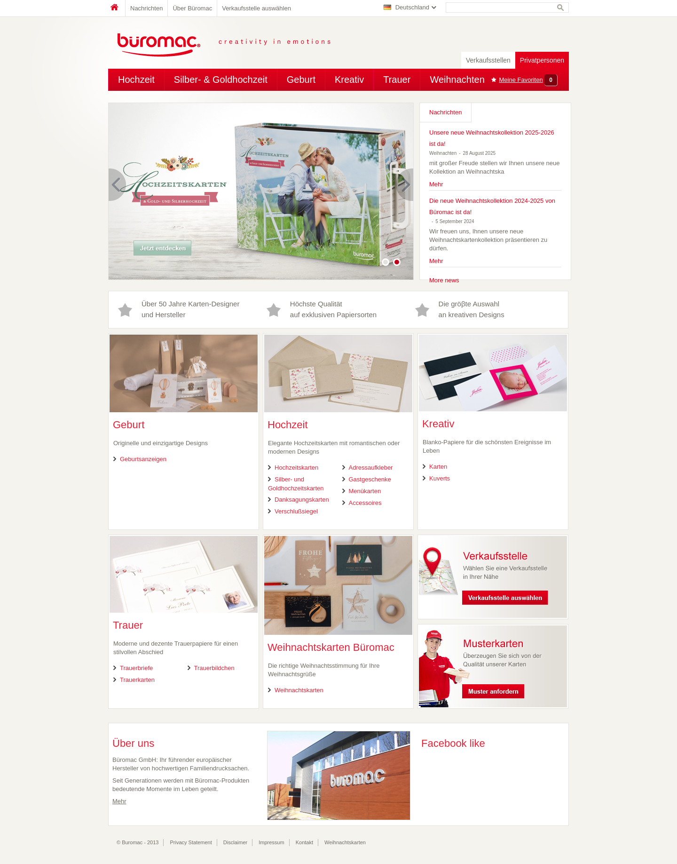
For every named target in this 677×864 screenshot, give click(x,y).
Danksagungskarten (302, 499)
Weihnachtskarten (299, 690)
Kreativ (349, 79)
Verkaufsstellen (488, 60)
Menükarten (365, 491)
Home (116, 8)
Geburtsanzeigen (143, 459)
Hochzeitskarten (296, 467)
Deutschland (412, 7)
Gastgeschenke (370, 479)
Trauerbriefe (136, 668)
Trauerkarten (137, 679)
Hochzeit (136, 79)
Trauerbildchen (214, 668)
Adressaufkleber (371, 467)
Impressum (271, 842)
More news (444, 280)
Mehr (436, 184)
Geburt (301, 79)
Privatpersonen (542, 60)
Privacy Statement (191, 842)
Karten (438, 466)
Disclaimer (235, 842)
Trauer (396, 79)
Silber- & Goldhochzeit (221, 79)
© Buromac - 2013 (137, 842)
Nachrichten (146, 8)
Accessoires (365, 502)
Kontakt (304, 842)
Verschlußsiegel (296, 511)
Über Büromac (192, 8)
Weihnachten (457, 79)
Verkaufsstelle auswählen (256, 8)
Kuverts (439, 478)
